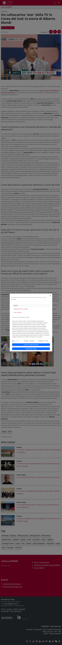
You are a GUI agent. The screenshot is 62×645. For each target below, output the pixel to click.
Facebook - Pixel (43, 341)
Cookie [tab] (15, 305)
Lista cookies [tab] (17, 312)
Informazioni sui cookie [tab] (20, 309)
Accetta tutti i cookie (31, 348)
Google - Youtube (29, 341)
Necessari (17, 341)
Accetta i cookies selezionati (31, 344)
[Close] (50, 295)
